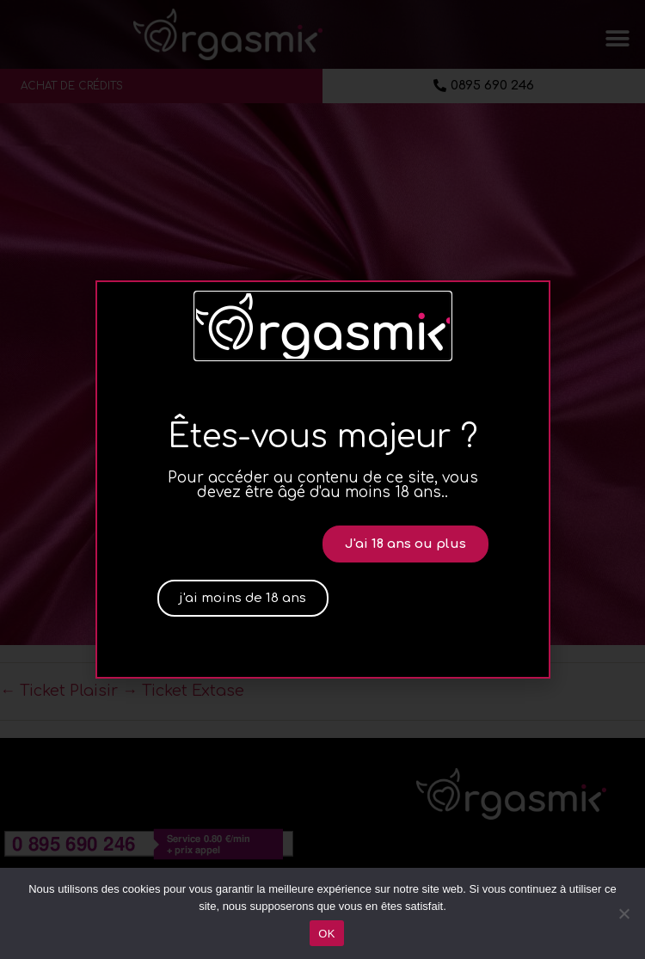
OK (326, 933)
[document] (322, 479)
